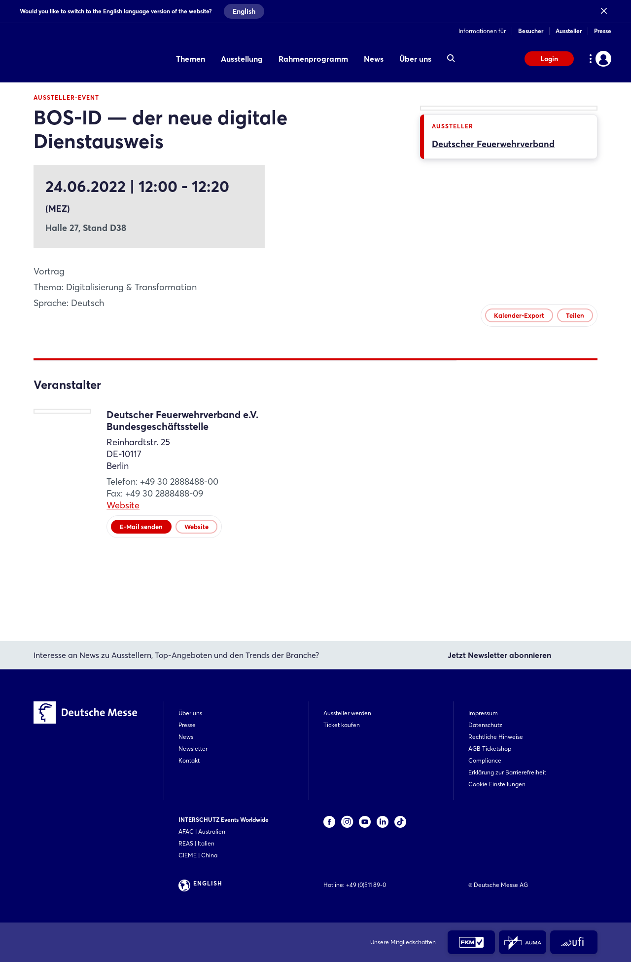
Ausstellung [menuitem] (242, 59)
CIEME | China (197, 855)
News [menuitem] (374, 59)
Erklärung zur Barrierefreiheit (507, 772)
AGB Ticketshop (489, 748)
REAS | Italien (196, 843)
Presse (602, 31)
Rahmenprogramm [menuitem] (313, 59)
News (185, 736)
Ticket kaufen (341, 725)
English (244, 11)
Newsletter (193, 748)
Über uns (190, 713)
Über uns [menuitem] (415, 59)
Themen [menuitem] (190, 59)
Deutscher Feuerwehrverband (493, 316)
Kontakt (189, 760)
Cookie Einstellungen (497, 784)
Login (549, 58)
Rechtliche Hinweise (495, 736)
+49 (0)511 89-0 (366, 884)
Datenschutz (485, 725)
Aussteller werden (347, 713)
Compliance (484, 760)
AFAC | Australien (201, 831)
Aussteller (569, 31)
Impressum (483, 713)
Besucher (530, 31)
